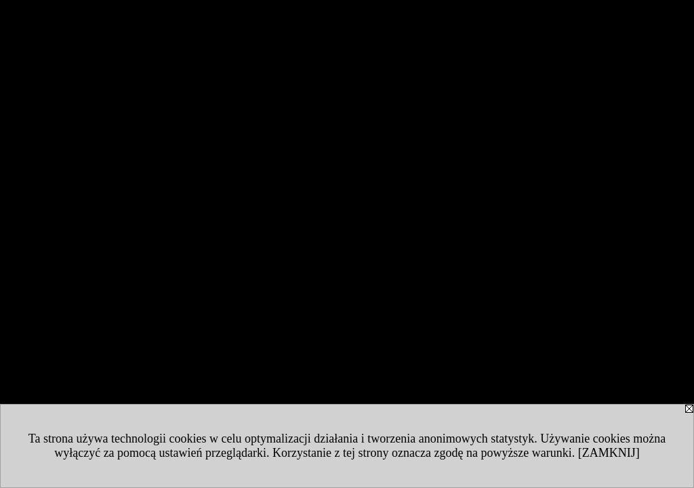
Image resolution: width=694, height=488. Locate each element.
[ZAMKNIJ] (609, 453)
